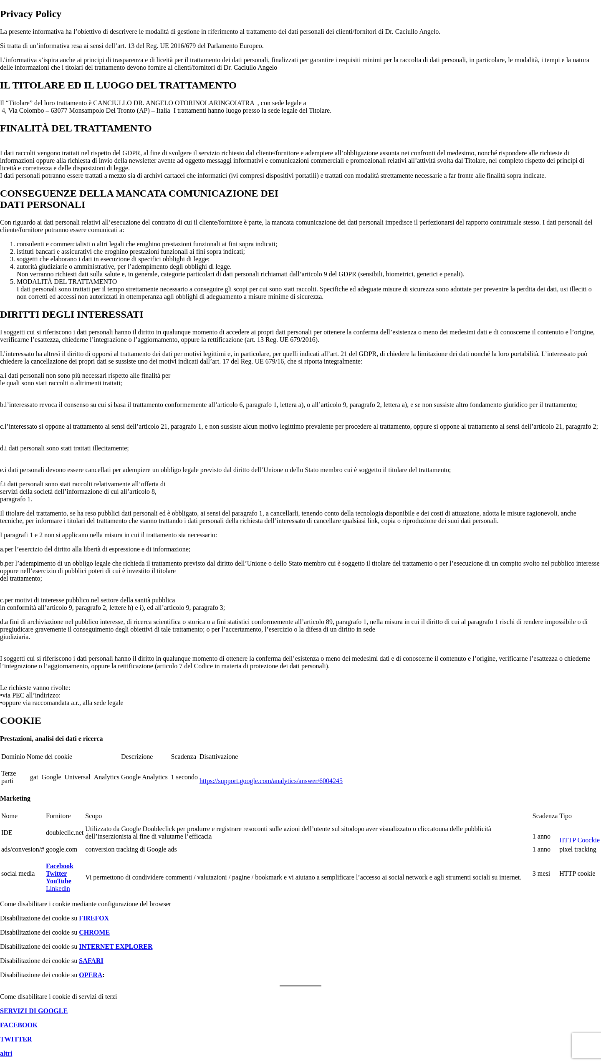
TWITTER (16, 1039)
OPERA (90, 974)
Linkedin (58, 888)
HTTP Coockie (579, 840)
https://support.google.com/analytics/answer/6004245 (271, 780)
